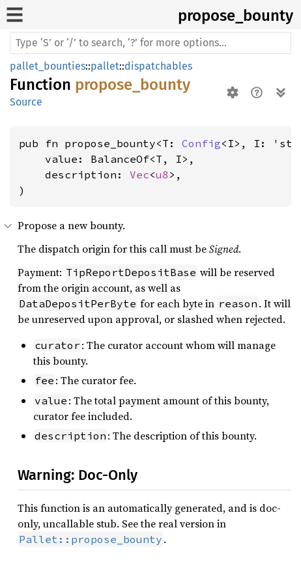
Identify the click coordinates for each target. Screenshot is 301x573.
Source (26, 102)
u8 (162, 174)
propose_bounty (235, 16)
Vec (139, 174)
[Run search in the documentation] (150, 43)
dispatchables (158, 66)
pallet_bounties (47, 66)
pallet (105, 66)
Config (201, 143)
